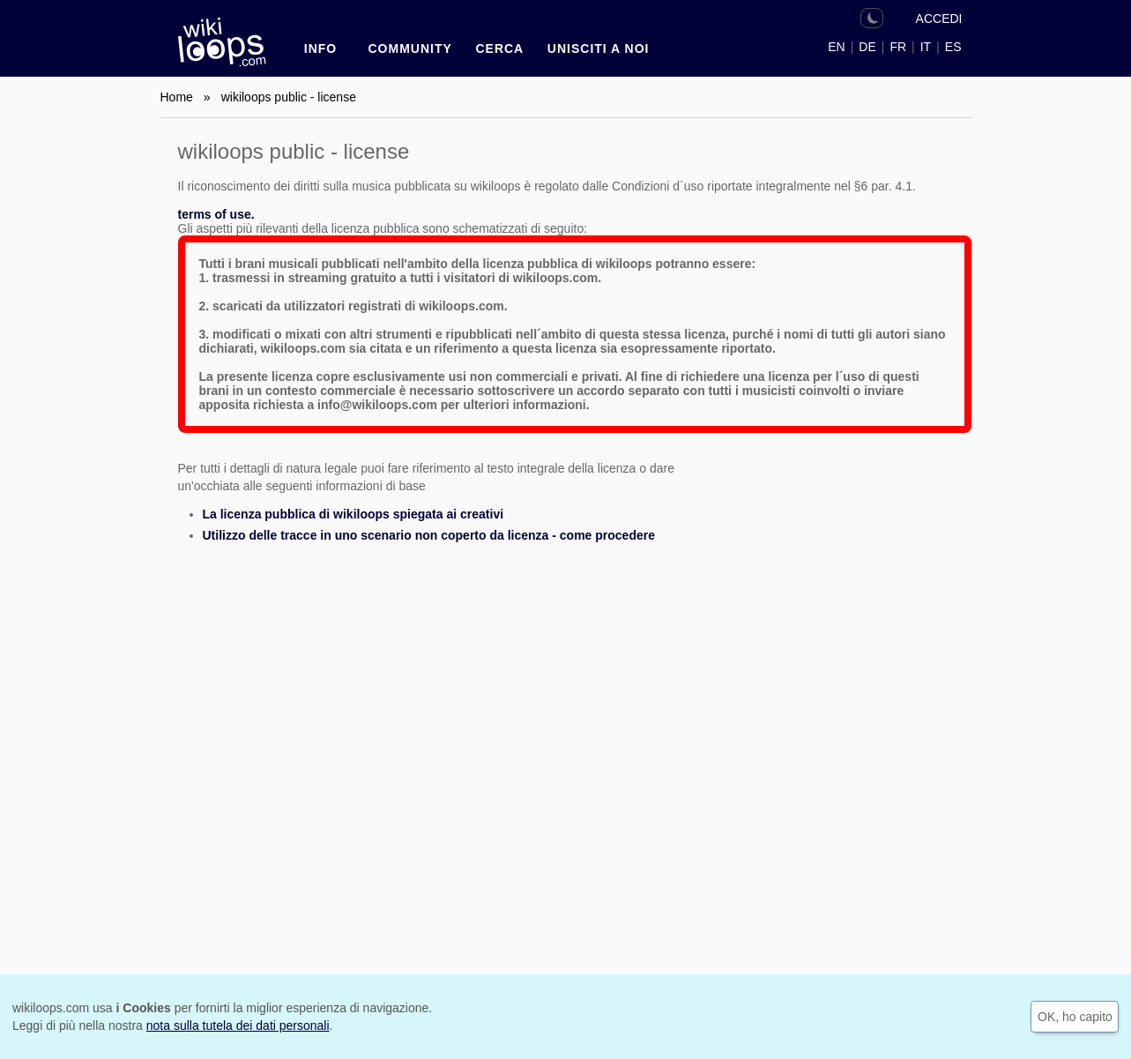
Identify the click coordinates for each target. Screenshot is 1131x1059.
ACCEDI (939, 18)
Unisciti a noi (598, 48)
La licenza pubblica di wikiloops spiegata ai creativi (353, 514)
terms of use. (216, 214)
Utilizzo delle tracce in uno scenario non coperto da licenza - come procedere (429, 535)
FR (897, 47)
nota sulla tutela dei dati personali (238, 1025)
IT (925, 47)
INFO (320, 48)
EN (836, 47)
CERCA (499, 48)
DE (867, 47)
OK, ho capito (1075, 1017)
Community (410, 48)
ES (953, 47)
